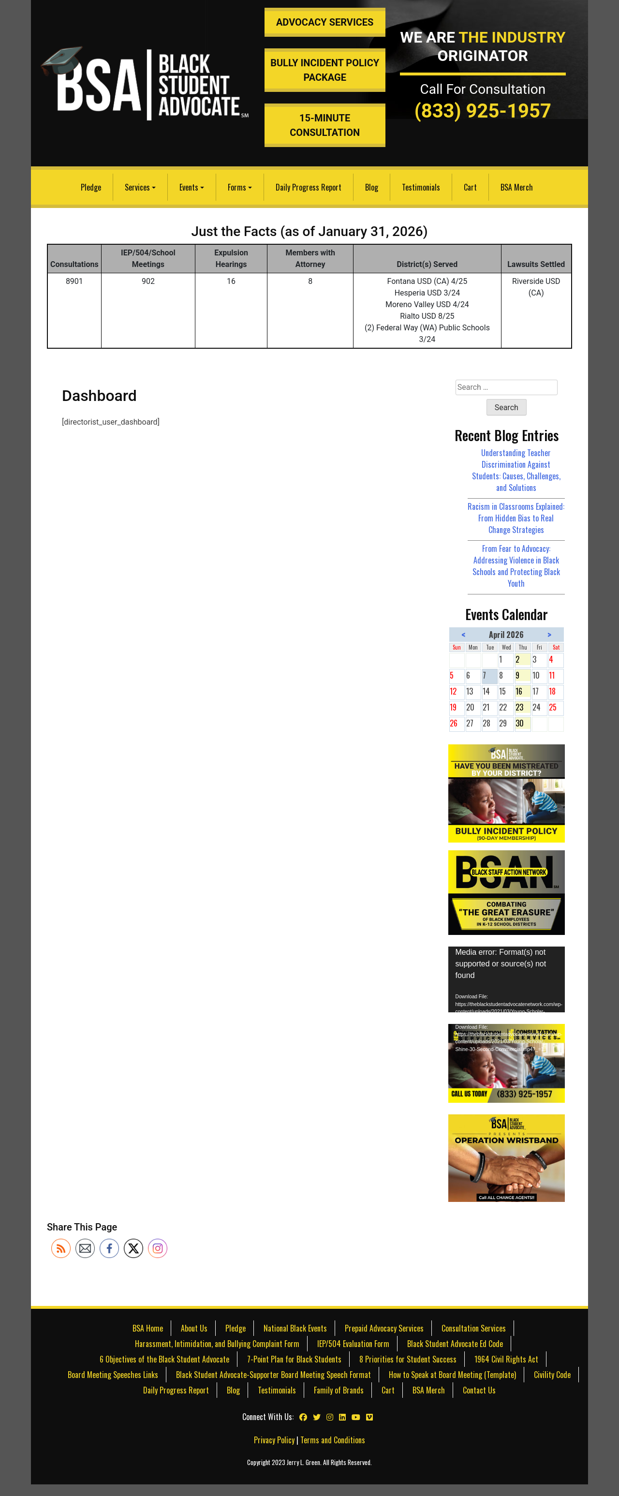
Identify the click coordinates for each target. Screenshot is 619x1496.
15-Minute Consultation (325, 125)
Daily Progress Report (308, 187)
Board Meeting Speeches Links (113, 1374)
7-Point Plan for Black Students (294, 1359)
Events (188, 187)
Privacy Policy (274, 1440)
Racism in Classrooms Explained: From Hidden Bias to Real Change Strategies (516, 518)
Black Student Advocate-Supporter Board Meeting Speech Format (273, 1374)
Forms (237, 187)
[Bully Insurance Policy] (506, 792)
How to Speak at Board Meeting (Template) (452, 1374)
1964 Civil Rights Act (506, 1359)
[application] (506, 979)
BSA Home (148, 1328)
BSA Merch (517, 187)
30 (523, 723)
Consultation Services (474, 1328)
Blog (371, 187)
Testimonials (421, 187)
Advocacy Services (325, 22)
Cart (470, 187)
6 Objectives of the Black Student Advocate (164, 1359)
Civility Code (552, 1374)
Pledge (91, 187)
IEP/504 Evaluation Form (353, 1343)
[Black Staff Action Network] (506, 891)
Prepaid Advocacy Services (384, 1328)
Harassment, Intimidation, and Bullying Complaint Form (217, 1343)
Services (137, 187)
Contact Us (479, 1390)
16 (523, 691)
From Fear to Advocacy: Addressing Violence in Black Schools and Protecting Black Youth (516, 566)
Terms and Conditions (332, 1440)
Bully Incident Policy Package (324, 70)
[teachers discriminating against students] (506, 1157)
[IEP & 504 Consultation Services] (506, 1062)
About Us (194, 1328)
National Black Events (295, 1328)
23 (523, 707)
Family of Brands (339, 1390)
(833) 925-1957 (482, 111)
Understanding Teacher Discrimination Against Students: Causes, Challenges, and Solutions (516, 470)
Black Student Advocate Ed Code (455, 1343)
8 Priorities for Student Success (408, 1359)
